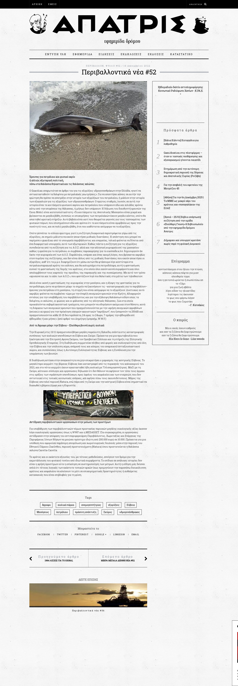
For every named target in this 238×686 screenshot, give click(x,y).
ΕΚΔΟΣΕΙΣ (156, 54)
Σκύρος (107, 512)
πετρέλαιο (62, 512)
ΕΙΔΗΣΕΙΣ (106, 54)
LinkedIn (119, 534)
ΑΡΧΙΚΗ (37, 4)
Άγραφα (46, 505)
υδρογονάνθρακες (129, 512)
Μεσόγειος (43, 512)
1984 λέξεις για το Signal (59, 558)
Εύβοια (131, 505)
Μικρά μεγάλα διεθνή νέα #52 (117, 558)
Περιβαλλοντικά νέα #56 (88, 610)
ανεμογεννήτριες (91, 505)
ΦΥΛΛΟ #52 (113, 65)
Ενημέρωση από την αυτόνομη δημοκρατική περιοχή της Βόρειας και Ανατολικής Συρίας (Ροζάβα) (184, 172)
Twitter (63, 534)
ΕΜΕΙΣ (52, 4)
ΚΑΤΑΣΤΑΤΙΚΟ (181, 54)
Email (135, 534)
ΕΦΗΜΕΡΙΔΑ (83, 54)
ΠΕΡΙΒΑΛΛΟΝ (95, 65)
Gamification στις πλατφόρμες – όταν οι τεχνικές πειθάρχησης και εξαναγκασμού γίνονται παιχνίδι (183, 156)
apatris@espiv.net (40, 652)
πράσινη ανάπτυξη (85, 512)
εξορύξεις (114, 505)
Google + (101, 534)
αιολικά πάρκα (66, 505)
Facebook (44, 534)
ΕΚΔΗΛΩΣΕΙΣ (131, 54)
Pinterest (82, 534)
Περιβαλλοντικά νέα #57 (47, 610)
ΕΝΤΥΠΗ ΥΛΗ (56, 54)
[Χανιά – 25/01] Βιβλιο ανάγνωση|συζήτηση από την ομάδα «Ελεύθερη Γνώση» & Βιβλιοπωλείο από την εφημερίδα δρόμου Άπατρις (183, 224)
